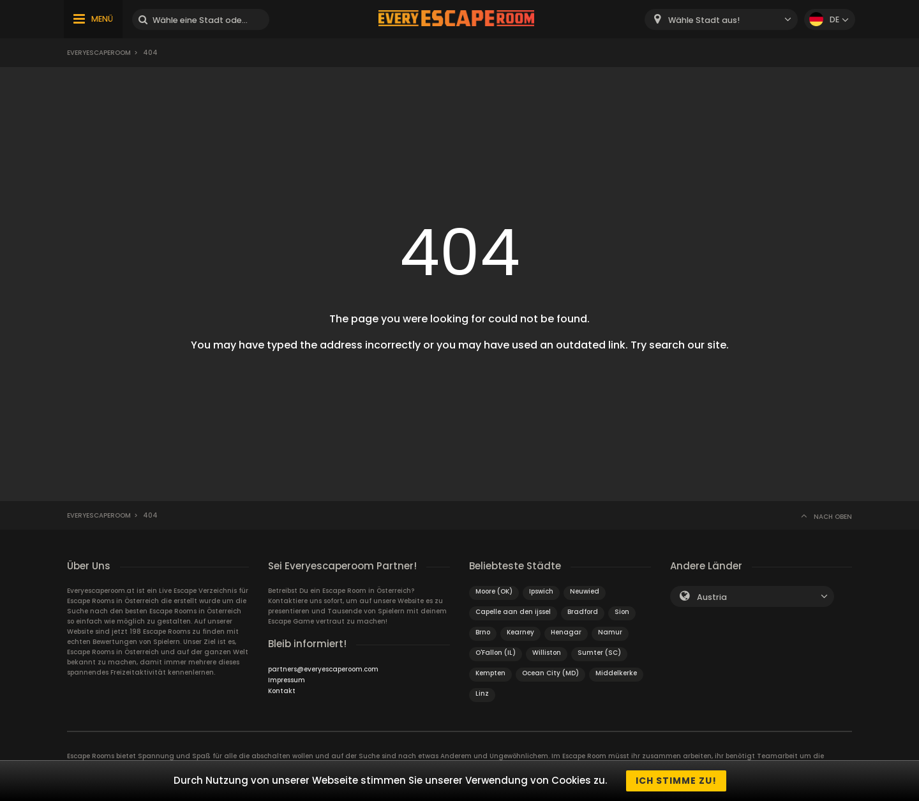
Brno (482, 632)
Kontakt (281, 691)
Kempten (490, 673)
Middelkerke (616, 673)
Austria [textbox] (712, 597)
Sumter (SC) (599, 652)
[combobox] (721, 19)
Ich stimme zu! (676, 780)
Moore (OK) (493, 591)
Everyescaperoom (99, 52)
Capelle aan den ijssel (513, 612)
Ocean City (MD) (550, 673)
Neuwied (584, 591)
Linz (482, 693)
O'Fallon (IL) (495, 652)
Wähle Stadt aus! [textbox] (704, 20)
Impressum (286, 680)
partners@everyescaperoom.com (323, 669)
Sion (622, 612)
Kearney (520, 632)
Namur (610, 632)
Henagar (566, 632)
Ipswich (541, 591)
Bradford (582, 612)
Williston (546, 652)
